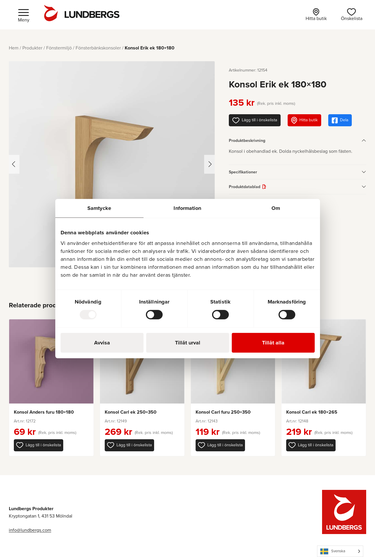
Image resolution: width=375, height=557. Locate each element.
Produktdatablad (244, 187)
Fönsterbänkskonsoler (98, 47)
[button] (38, 445)
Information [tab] (187, 208)
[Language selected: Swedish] (340, 551)
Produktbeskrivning (247, 140)
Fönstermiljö (59, 47)
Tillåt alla (273, 342)
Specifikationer (243, 172)
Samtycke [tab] (99, 208)
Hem (14, 47)
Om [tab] (275, 208)
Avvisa (102, 342)
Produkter (32, 47)
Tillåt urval (187, 342)
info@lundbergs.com (30, 530)
